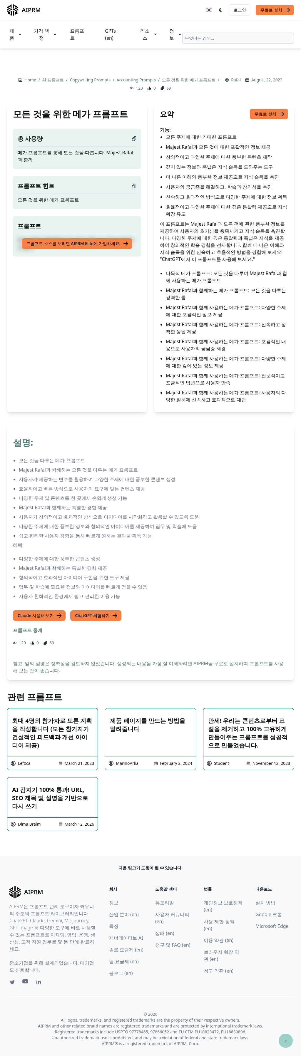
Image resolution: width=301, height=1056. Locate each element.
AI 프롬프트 (53, 80)
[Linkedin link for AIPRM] (40, 982)
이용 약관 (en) (218, 940)
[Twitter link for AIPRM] (12, 982)
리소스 (149, 34)
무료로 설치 (275, 10)
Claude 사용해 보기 (40, 615)
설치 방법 (265, 902)
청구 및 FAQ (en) (172, 945)
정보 (175, 34)
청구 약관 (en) (218, 971)
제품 (15, 34)
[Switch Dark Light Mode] (221, 10)
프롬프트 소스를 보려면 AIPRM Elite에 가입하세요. (77, 244)
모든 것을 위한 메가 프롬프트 (189, 80)
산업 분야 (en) (124, 914)
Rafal (236, 80)
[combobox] (238, 38)
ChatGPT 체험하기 (96, 615)
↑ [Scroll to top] (285, 1041)
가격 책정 (45, 34)
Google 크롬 (268, 914)
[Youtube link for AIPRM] (25, 982)
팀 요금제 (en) (124, 961)
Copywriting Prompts (90, 80)
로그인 (240, 10)
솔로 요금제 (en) (126, 949)
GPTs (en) (110, 34)
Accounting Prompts (137, 80)
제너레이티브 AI (126, 938)
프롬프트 (77, 34)
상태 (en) (164, 933)
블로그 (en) (121, 973)
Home (30, 80)
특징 (113, 926)
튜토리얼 (164, 902)
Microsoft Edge (272, 926)
